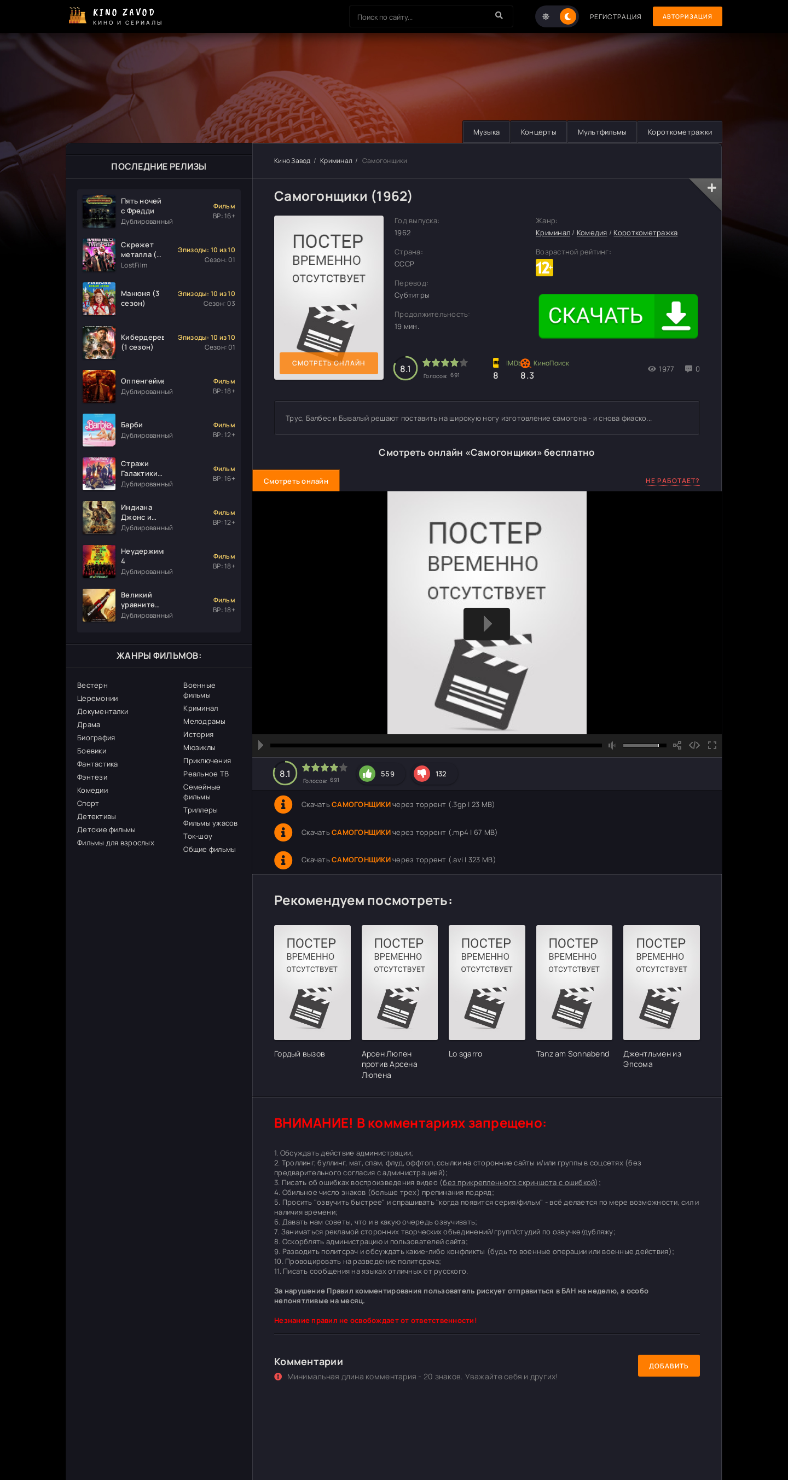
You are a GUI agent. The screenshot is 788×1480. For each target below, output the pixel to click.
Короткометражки (679, 132)
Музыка (480, 132)
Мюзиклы (199, 747)
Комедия (592, 233)
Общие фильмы (209, 849)
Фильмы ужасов (210, 823)
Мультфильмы (599, 132)
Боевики (91, 751)
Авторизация (684, 16)
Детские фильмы (106, 829)
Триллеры (200, 810)
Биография (96, 737)
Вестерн (92, 685)
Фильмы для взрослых (115, 843)
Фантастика (97, 764)
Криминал (200, 708)
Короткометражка (645, 233)
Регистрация (609, 16)
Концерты (534, 132)
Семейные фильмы (202, 792)
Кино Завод (292, 160)
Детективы (96, 816)
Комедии (92, 790)
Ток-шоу (197, 836)
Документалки (102, 711)
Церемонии (97, 698)
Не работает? (673, 480)
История (198, 734)
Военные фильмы (199, 690)
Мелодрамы (204, 721)
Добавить (669, 1366)
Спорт (88, 803)
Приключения (207, 760)
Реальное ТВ (206, 774)
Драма (88, 724)
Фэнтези (92, 777)
